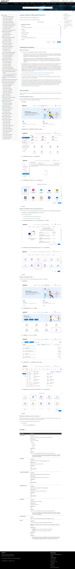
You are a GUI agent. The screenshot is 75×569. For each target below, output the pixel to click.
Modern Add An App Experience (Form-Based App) (31, 218)
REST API (51, 564)
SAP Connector (54, 3)
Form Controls (52, 560)
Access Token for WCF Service (7, 129)
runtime (34, 66)
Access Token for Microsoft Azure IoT (15, 11)
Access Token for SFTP (6, 115)
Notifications (43, 3)
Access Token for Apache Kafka (8, 27)
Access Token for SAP (6, 110)
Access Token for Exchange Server (8, 46)
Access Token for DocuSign (7, 40)
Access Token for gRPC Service (8, 56)
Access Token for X (6, 132)
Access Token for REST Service (8, 107)
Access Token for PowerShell (7, 104)
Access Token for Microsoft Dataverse (9, 37)
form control (40, 210)
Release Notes (52, 565)
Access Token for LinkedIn (7, 61)
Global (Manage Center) (68, 20)
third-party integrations (33, 79)
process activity (33, 210)
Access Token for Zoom (6, 138)
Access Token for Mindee (7, 64)
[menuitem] (16, 3)
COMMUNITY (71, 1)
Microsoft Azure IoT (36, 17)
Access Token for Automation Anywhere (9, 30)
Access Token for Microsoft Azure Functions (10, 74)
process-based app (47, 58)
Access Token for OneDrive (7, 95)
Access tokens (24, 63)
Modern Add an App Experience (55, 210)
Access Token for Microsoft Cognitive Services (10, 79)
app (33, 98)
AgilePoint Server (32, 3)
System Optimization (61, 3)
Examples (33, 454)
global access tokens (35, 69)
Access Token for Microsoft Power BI (8, 82)
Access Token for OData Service (8, 92)
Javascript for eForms (53, 561)
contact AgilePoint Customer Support (51, 538)
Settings (27, 3)
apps (41, 53)
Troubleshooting (53, 557)
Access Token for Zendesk (7, 135)
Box (44, 60)
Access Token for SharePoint (7, 116)
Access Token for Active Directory (8, 18)
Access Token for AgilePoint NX (8, 21)
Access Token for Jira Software (8, 59)
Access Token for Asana (6, 28)
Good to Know (66, 17)
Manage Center (16, 3)
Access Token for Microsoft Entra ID (8, 68)
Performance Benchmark (70, 3)
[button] (1, 15)
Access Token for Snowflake (7, 119)
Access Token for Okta (6, 94)
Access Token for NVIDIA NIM (7, 89)
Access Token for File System (7, 47)
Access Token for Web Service (7, 128)
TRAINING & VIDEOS (65, 1)
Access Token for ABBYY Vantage (8, 16)
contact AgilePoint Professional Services (42, 74)
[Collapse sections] (72, 11)
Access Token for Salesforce (7, 109)
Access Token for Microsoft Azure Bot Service (10, 70)
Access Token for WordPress (7, 131)
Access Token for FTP (6, 49)
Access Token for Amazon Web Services (9, 24)
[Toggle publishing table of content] (1, 13)
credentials (48, 518)
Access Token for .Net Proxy (7, 88)
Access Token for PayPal (7, 101)
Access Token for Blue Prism (7, 34)
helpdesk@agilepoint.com (58, 554)
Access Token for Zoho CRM (7, 137)
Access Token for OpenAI (7, 98)
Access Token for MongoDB (7, 85)
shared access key (37, 487)
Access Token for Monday (7, 65)
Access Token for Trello (6, 122)
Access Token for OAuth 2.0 (7, 91)
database (45, 522)
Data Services (48, 3)
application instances (25, 69)
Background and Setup (67, 15)
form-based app (26, 59)
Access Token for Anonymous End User (9, 25)
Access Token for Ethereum (7, 44)
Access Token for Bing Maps (7, 31)
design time (30, 66)
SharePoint (25, 56)
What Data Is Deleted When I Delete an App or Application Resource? (43, 72)
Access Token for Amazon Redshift (8, 22)
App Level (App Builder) (68, 24)
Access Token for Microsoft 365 (8, 67)
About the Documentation (54, 567)
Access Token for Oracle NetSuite (8, 100)
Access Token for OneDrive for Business (9, 97)
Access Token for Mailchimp (7, 62)
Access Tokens (22, 3)
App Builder (40, 67)
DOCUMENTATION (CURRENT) (55, 1)
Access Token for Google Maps (8, 55)
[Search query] (37, 8)
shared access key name (38, 474)
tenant (31, 55)
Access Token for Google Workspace (8, 53)
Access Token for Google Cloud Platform (9, 52)
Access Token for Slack (6, 118)
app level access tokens (41, 68)
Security (38, 3)
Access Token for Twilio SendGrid (8, 125)
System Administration (4, 3)
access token (26, 17)
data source (45, 55)
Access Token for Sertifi (6, 112)
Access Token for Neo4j (6, 86)
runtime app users (57, 53)
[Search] (52, 8)
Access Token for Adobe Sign (7, 19)
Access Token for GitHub (7, 50)
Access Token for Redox (6, 106)
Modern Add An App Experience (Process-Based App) (32, 216)
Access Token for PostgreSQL (7, 103)
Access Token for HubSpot (7, 58)
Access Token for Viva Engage (7, 134)
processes (41, 58)
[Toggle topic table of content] (73, 13)
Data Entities (52, 563)
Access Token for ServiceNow (7, 113)
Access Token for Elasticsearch (8, 43)
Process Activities (53, 558)
